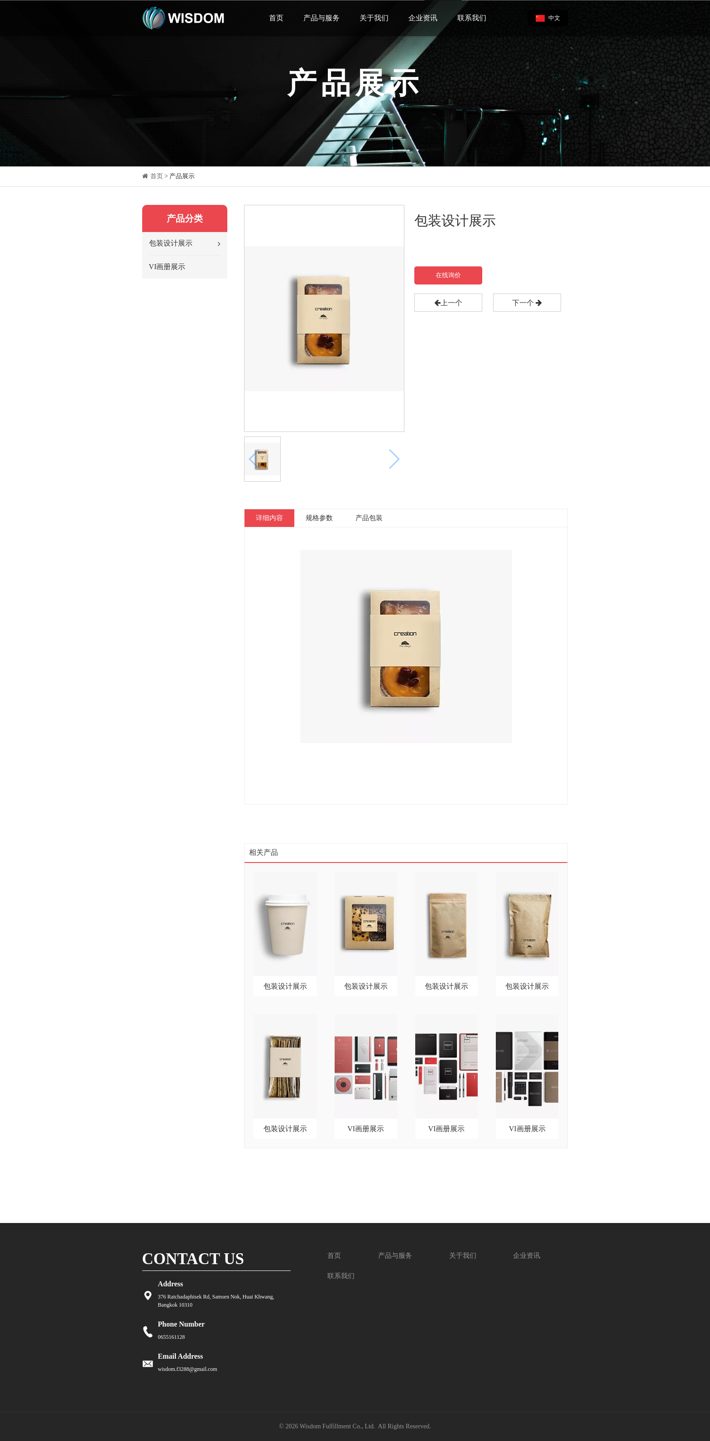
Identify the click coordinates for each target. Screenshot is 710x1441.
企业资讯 (422, 18)
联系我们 (471, 18)
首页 (276, 18)
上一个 (448, 303)
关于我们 (374, 18)
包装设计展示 (170, 243)
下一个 (527, 303)
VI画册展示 (167, 266)
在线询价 (448, 275)
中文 (548, 18)
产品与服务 (321, 18)
